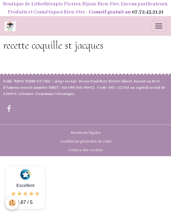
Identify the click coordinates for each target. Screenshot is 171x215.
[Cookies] (12, 203)
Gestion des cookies (85, 150)
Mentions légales (85, 132)
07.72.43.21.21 (147, 12)
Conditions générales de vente (86, 141)
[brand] (11, 26)
